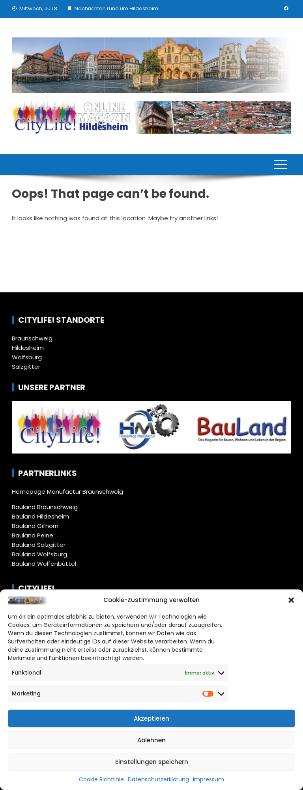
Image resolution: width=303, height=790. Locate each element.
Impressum (208, 779)
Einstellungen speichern (151, 762)
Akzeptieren (151, 718)
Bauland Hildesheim (40, 516)
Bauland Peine (32, 535)
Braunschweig (32, 338)
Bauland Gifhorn (35, 526)
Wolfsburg (27, 357)
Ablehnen (151, 740)
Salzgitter (26, 366)
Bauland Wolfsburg (39, 554)
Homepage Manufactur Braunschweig (67, 491)
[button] (291, 600)
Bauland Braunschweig (45, 507)
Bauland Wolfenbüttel (44, 564)
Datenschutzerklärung (158, 779)
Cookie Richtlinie (101, 779)
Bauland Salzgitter (38, 545)
